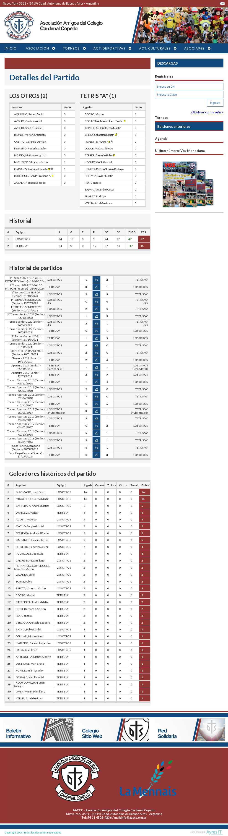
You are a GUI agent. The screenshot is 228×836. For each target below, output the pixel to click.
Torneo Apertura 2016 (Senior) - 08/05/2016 (26, 440)
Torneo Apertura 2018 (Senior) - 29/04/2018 (26, 396)
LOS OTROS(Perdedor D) (140, 367)
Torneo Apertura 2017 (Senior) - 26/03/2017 (26, 425)
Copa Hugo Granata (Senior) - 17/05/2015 (26, 454)
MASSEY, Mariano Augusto (30, 155)
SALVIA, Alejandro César (99, 189)
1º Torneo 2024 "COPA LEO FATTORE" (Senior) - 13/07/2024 (24, 279)
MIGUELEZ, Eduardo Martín (31, 162)
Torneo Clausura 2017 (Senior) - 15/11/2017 (26, 403)
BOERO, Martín (94, 114)
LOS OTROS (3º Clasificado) (55, 411)
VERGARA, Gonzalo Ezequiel (33, 622)
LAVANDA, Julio (25, 574)
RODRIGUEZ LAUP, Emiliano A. (33, 176)
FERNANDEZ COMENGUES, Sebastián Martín (31, 567)
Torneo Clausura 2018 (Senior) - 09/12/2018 (26, 381)
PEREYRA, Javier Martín (99, 176)
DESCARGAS (167, 63)
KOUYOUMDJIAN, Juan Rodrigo (104, 169)
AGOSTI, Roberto (26, 519)
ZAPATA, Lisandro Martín (31, 588)
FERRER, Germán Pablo (100, 155)
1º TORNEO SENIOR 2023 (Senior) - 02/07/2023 (25, 308)
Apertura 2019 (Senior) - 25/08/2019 (26, 367)
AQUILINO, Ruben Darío (28, 114)
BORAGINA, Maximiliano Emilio (105, 121)
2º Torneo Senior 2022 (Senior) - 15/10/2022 (26, 316)
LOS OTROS (23, 239)
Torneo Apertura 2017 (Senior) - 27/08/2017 (26, 411)
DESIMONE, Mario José (30, 663)
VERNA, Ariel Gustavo (98, 203)
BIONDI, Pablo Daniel (28, 629)
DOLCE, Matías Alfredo (99, 148)
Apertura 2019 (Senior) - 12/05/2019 (26, 374)
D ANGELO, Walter (99, 142)
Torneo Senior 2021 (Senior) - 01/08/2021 (26, 345)
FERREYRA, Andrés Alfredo (32, 533)
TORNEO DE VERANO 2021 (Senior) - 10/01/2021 (26, 352)
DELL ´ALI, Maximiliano (29, 636)
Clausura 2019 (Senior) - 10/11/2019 (26, 359)
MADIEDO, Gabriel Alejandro (33, 643)
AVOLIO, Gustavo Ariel (28, 121)
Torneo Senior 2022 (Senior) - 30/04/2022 (26, 330)
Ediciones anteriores (173, 126)
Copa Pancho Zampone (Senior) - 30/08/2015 (26, 447)
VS (96, 279)
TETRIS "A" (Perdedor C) (53, 367)
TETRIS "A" (22, 246)
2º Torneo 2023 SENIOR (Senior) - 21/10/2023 (26, 294)
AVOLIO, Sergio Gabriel (28, 128)
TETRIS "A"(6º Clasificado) (139, 411)
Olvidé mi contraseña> (207, 112)
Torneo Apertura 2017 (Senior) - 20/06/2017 (26, 418)
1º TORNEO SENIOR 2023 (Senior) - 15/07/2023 (25, 301)
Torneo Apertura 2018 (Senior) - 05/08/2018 (26, 389)
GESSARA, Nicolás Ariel (30, 677)
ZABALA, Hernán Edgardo (30, 182)
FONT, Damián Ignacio (29, 670)
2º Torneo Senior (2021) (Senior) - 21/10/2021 (26, 337)
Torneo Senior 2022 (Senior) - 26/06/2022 (26, 323)
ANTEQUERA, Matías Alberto (33, 656)
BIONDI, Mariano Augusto (30, 134)
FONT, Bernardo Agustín (31, 609)
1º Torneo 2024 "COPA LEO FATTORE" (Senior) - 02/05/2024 (24, 286)
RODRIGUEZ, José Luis (29, 553)
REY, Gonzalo (93, 182)
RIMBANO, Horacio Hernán (34, 169)
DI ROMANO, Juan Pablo (30, 492)
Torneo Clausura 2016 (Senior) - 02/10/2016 (26, 432)
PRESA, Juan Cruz (26, 650)
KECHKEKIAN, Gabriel (98, 162)
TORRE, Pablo (24, 581)
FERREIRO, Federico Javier (30, 148)
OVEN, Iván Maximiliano (30, 691)
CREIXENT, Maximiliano (30, 560)
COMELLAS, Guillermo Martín (103, 128)
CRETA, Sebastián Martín (101, 134)
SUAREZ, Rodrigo (95, 196)
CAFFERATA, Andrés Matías (32, 505)
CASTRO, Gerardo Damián (30, 141)
